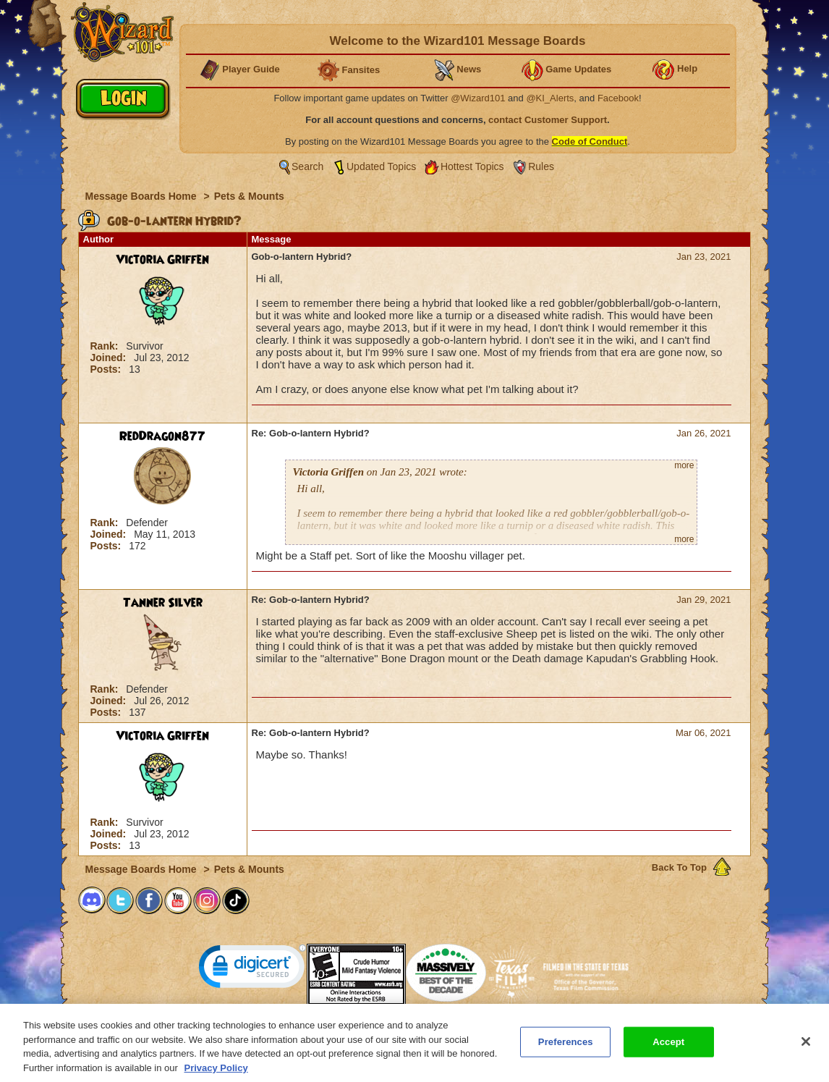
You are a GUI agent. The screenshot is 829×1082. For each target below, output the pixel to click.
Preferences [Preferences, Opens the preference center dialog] (565, 1048)
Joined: (109, 357)
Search (307, 166)
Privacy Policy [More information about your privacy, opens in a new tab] (216, 1074)
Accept (668, 1048)
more (684, 465)
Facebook (618, 98)
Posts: (107, 369)
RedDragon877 (162, 436)
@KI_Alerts (550, 98)
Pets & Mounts (249, 196)
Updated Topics (381, 166)
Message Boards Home (142, 196)
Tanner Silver (163, 603)
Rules (541, 166)
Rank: (106, 346)
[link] (252, 969)
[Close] (806, 1048)
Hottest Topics (472, 166)
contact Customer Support (547, 119)
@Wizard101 (478, 98)
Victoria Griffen (162, 260)
